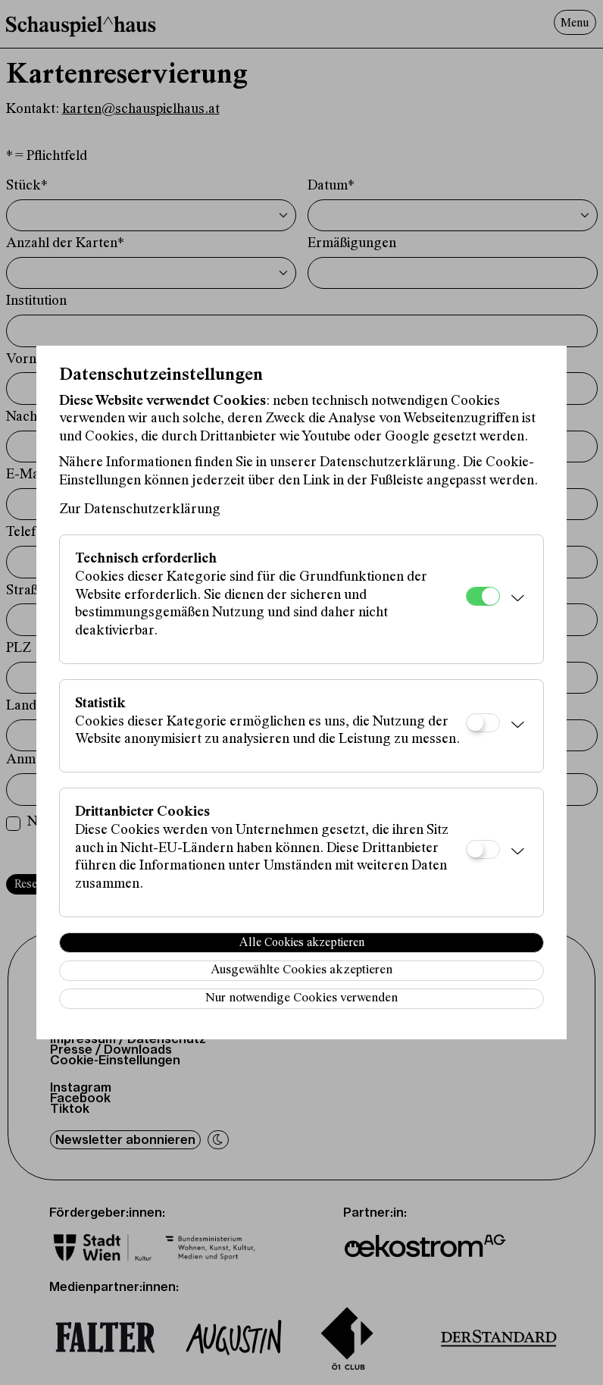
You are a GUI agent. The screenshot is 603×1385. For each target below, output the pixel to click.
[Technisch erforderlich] (483, 596)
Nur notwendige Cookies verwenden (301, 998)
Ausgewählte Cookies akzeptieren (301, 970)
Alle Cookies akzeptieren (301, 943)
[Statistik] (483, 722)
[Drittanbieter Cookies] (483, 849)
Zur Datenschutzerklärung (139, 510)
